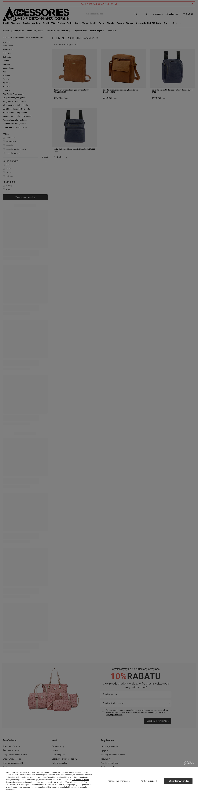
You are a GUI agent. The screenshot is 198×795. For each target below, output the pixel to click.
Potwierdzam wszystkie (178, 781)
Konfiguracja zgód (149, 781)
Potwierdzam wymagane (119, 781)
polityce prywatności (80, 777)
